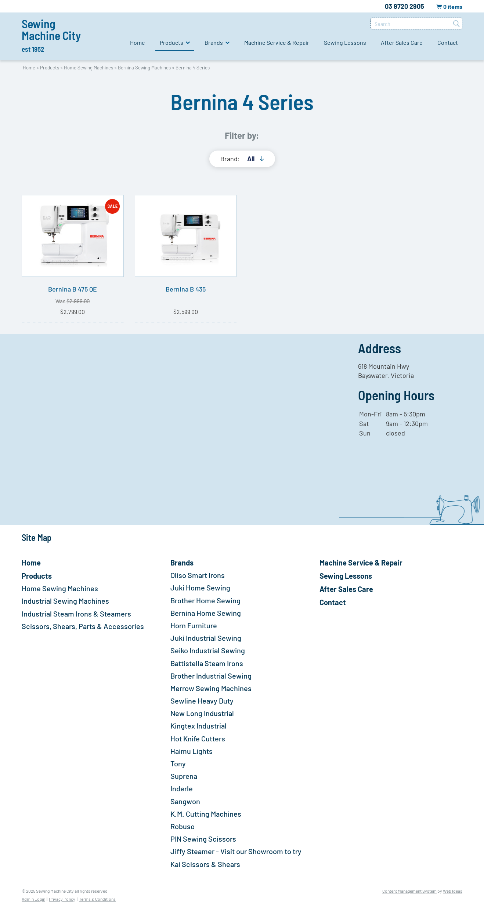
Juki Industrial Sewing (205, 637)
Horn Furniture (193, 625)
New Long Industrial (202, 713)
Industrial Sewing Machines (65, 600)
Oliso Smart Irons (197, 575)
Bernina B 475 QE (72, 289)
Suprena (183, 776)
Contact (447, 42)
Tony (178, 763)
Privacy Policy (62, 898)
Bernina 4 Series (193, 68)
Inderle (181, 788)
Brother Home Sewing (205, 600)
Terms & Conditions (97, 898)
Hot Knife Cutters (197, 738)
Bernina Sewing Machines (144, 68)
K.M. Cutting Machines (205, 813)
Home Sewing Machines (88, 68)
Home (137, 42)
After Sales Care (402, 42)
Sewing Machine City (51, 35)
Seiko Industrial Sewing (207, 650)
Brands (214, 42)
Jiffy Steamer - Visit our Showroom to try (235, 851)
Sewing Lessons (345, 42)
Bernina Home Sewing (205, 612)
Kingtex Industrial (198, 725)
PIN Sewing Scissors (203, 838)
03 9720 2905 (404, 6)
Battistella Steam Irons (206, 663)
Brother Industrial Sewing (211, 675)
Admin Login (33, 898)
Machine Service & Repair (276, 42)
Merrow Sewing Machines (211, 688)
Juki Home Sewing (200, 587)
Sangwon (185, 801)
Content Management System (409, 890)
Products (171, 42)
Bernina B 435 (186, 289)
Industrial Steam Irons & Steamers (76, 613)
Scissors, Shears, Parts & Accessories (83, 626)
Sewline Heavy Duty (202, 700)
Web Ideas (452, 890)
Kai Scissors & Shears (205, 864)
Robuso (182, 826)
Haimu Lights (191, 751)
